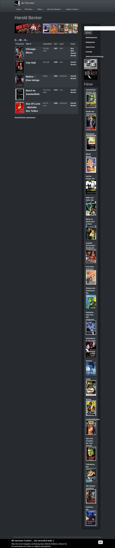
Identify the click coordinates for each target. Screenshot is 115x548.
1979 (56, 90)
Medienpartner (91, 37)
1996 (56, 62)
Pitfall (88, 379)
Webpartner (90, 42)
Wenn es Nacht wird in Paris (90, 221)
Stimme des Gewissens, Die (90, 290)
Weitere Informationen (42, 546)
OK (100, 542)
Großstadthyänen (93, 419)
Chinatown (90, 134)
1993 (56, 76)
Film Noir (29, 9)
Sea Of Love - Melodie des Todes (33, 107)
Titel (28, 44)
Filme (40, 9)
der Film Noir (27, 3)
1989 (56, 103)
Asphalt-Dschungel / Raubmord (90, 245)
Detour (88, 399)
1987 (56, 48)
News (19, 9)
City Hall (31, 62)
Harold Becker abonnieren (25, 118)
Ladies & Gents (72, 9)
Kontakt (89, 52)
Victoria (89, 361)
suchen (88, 33)
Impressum (90, 47)
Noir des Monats (54, 9)
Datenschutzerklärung (92, 56)
